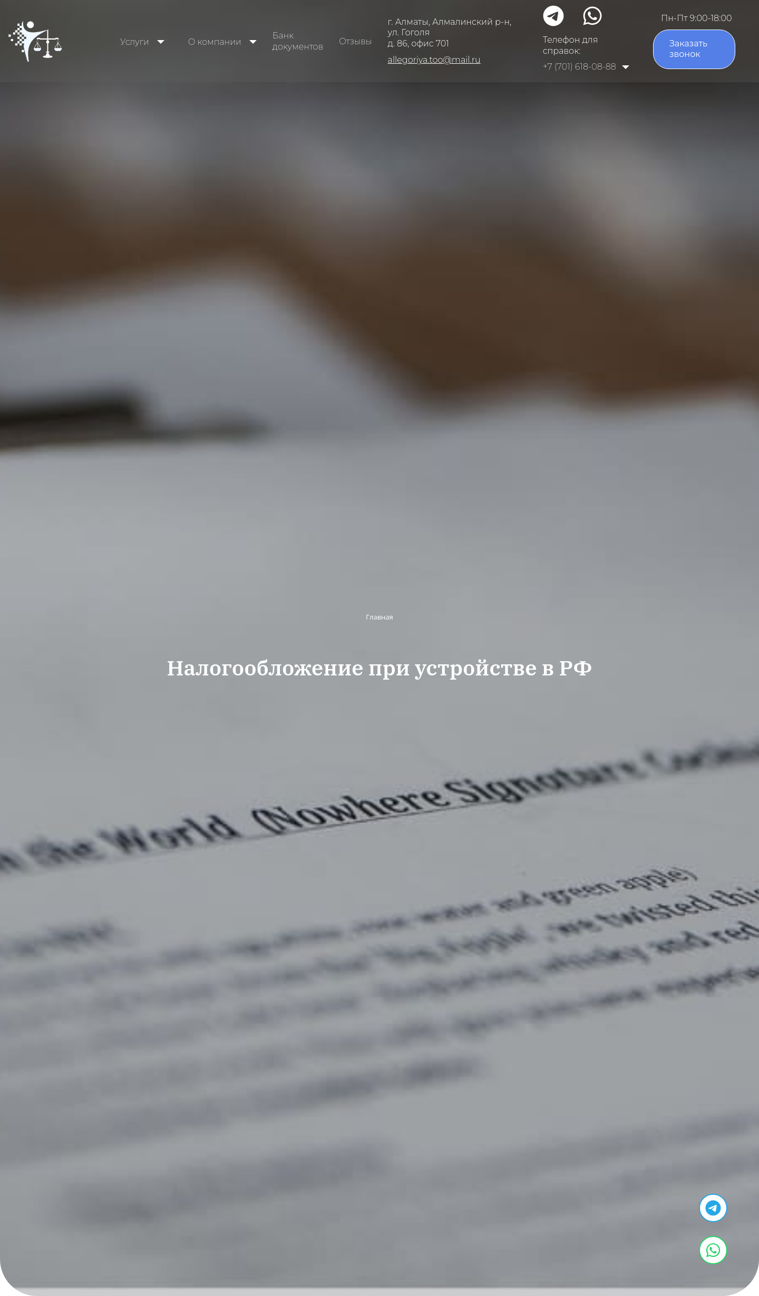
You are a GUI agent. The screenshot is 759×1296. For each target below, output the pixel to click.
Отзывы (355, 41)
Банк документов (298, 41)
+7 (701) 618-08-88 (579, 67)
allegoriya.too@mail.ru (434, 60)
